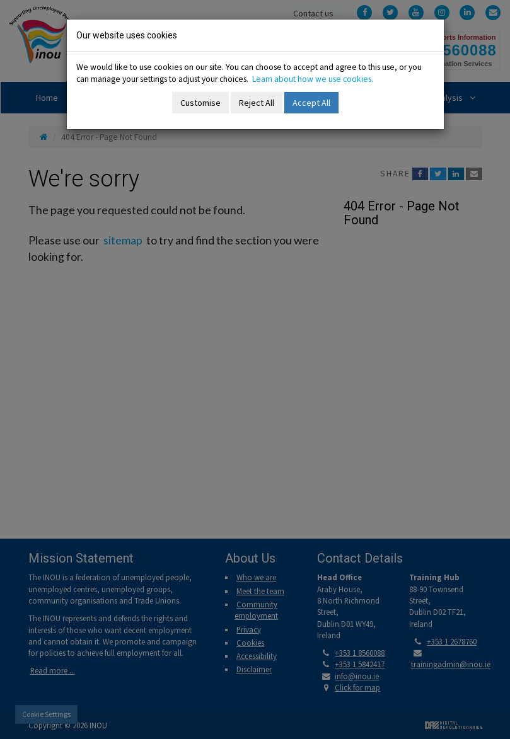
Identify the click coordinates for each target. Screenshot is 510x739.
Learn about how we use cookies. (312, 79)
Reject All (256, 102)
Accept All (311, 102)
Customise (200, 102)
